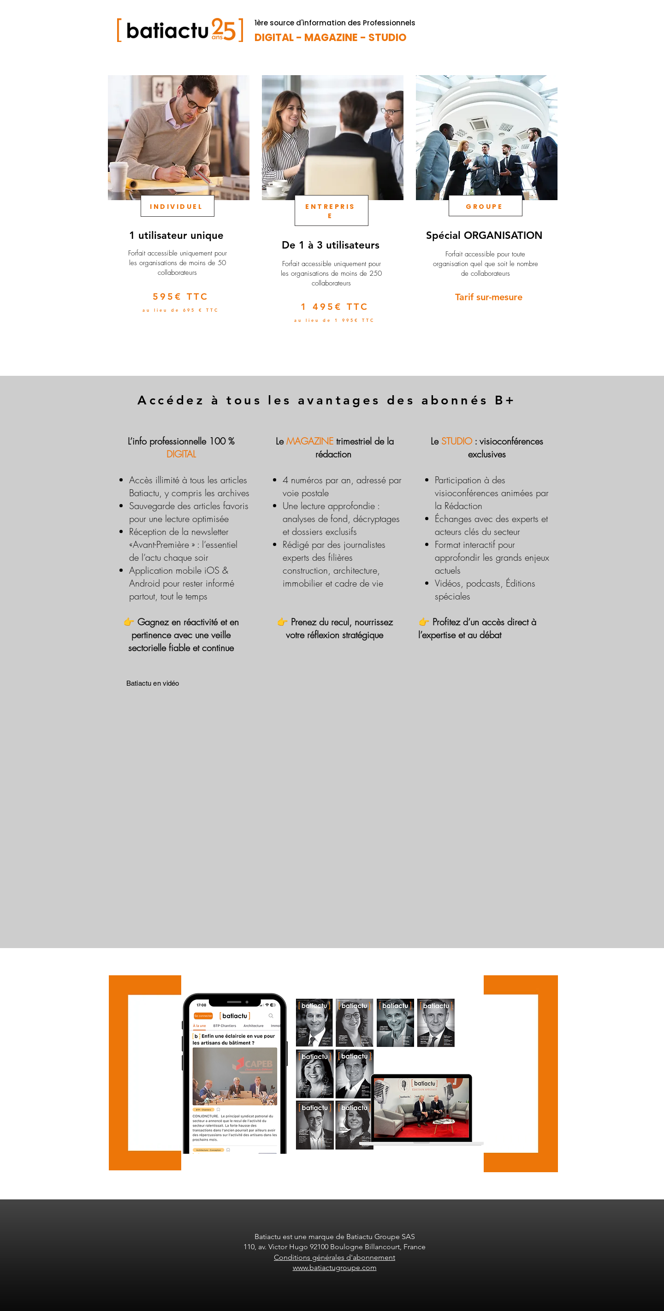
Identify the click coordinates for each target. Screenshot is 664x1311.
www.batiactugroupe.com (335, 1267)
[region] (177, 215)
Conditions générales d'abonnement (334, 1257)
